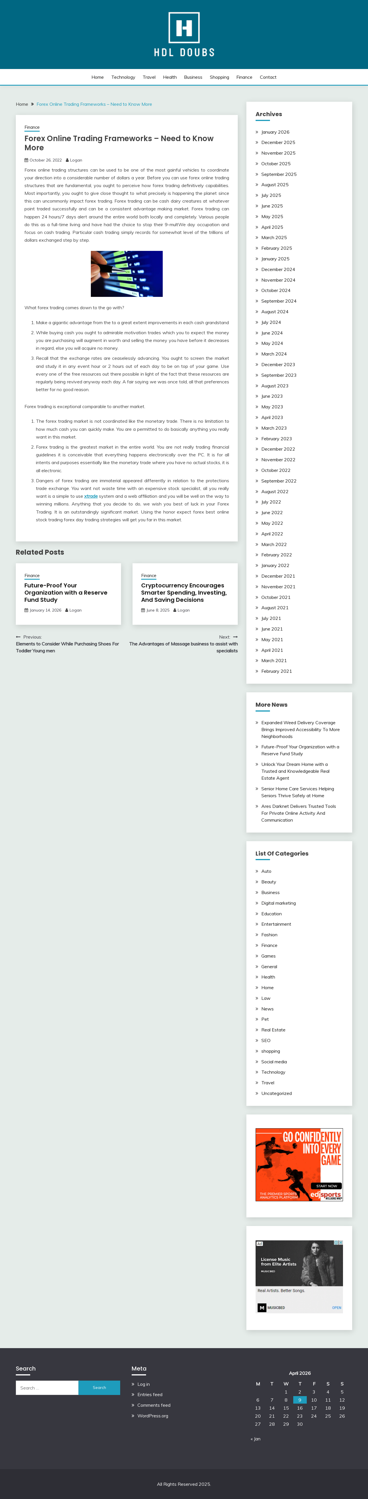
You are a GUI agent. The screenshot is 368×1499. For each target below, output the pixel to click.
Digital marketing (278, 903)
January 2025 (275, 259)
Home (97, 77)
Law (266, 998)
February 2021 (276, 671)
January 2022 (275, 565)
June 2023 (272, 396)
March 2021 (274, 660)
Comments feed (153, 1405)
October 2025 (276, 163)
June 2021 (272, 629)
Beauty (268, 882)
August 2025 (275, 184)
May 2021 (272, 639)
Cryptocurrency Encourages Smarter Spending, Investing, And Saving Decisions (184, 592)
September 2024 (279, 301)
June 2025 (272, 206)
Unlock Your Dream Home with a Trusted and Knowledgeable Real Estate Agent (295, 771)
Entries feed (149, 1394)
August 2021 (275, 607)
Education (271, 913)
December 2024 (278, 269)
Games (268, 956)
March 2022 (274, 544)
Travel (149, 77)
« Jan (255, 1439)
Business (193, 77)
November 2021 (278, 586)
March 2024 (274, 354)
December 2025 (278, 142)
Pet (265, 1019)
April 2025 (272, 227)
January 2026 (275, 132)
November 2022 (278, 459)
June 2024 (272, 333)
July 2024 (271, 322)
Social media (274, 1061)
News (267, 1009)
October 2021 (276, 597)
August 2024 (275, 311)
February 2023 (276, 438)
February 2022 (276, 555)
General (269, 966)
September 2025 (279, 174)
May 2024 (272, 343)
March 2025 (274, 237)
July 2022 (271, 502)
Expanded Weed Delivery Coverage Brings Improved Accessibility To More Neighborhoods (300, 729)
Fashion (269, 934)
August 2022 (275, 491)
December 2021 (278, 576)
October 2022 (276, 470)
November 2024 (278, 280)
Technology (123, 77)
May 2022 (272, 523)
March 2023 (274, 428)
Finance (244, 77)
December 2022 (278, 449)
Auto (266, 871)
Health (170, 77)
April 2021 (272, 650)
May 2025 (272, 216)
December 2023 (278, 364)
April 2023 (272, 417)
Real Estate (273, 1030)
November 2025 (278, 153)
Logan (76, 160)
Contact (268, 77)
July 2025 (271, 195)
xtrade (91, 496)
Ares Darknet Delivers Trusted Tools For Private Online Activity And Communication (298, 813)
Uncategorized (276, 1093)
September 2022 (279, 481)
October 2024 (276, 290)
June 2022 (272, 512)
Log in (143, 1384)
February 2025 (276, 248)
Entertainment (276, 924)
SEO (266, 1040)
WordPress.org (152, 1416)
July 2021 (271, 618)
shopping (219, 77)
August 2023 (275, 386)
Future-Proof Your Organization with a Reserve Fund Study (66, 592)
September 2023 (279, 375)
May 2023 (272, 407)
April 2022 (272, 534)
